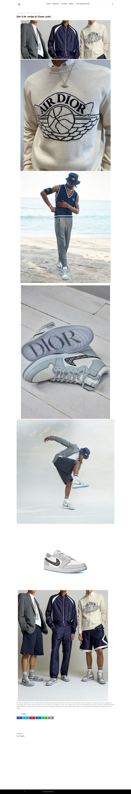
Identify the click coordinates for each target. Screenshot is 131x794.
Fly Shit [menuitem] (64, 4)
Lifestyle (22, 13)
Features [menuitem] (55, 4)
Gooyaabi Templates (48, 791)
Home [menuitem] (48, 4)
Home (18, 13)
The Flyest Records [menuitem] (82, 4)
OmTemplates (30, 791)
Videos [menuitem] (71, 4)
